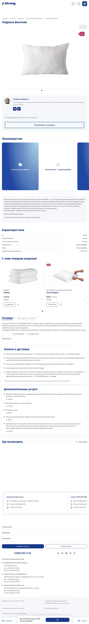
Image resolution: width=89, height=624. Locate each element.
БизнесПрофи (21, 613)
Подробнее (9, 304)
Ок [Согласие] (58, 620)
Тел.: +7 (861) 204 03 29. (12, 590)
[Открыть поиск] (73, 3)
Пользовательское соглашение (13, 608)
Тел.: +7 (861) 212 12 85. (12, 568)
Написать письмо (23, 546)
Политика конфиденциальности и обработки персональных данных (57, 602)
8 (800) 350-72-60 (22, 553)
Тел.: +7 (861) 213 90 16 (11, 579)
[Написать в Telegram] (15, 109)
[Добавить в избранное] (85, 27)
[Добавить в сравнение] (81, 27)
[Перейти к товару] (23, 285)
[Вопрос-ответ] (27, 318)
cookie (33, 619)
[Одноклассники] (58, 553)
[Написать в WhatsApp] (19, 109)
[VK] (62, 553)
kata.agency (55, 608)
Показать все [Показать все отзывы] (6, 338)
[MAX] (66, 553)
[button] (41, 90)
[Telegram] (70, 553)
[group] (44, 58)
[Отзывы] (8, 318)
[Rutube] (74, 553)
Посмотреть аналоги (44, 125)
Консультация (66, 546)
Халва (42, 368)
